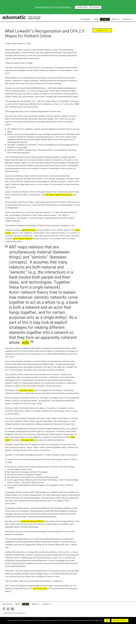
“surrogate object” (26, 390)
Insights (105, 19)
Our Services (85, 19)
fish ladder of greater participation (58, 195)
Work (96, 19)
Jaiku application (27, 440)
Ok (107, 620)
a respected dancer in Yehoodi (32, 521)
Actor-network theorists (22, 239)
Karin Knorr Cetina (29, 230)
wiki (25, 343)
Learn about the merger (88, 7)
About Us (115, 19)
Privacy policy (120, 620)
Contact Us (127, 19)
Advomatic (14, 17)
